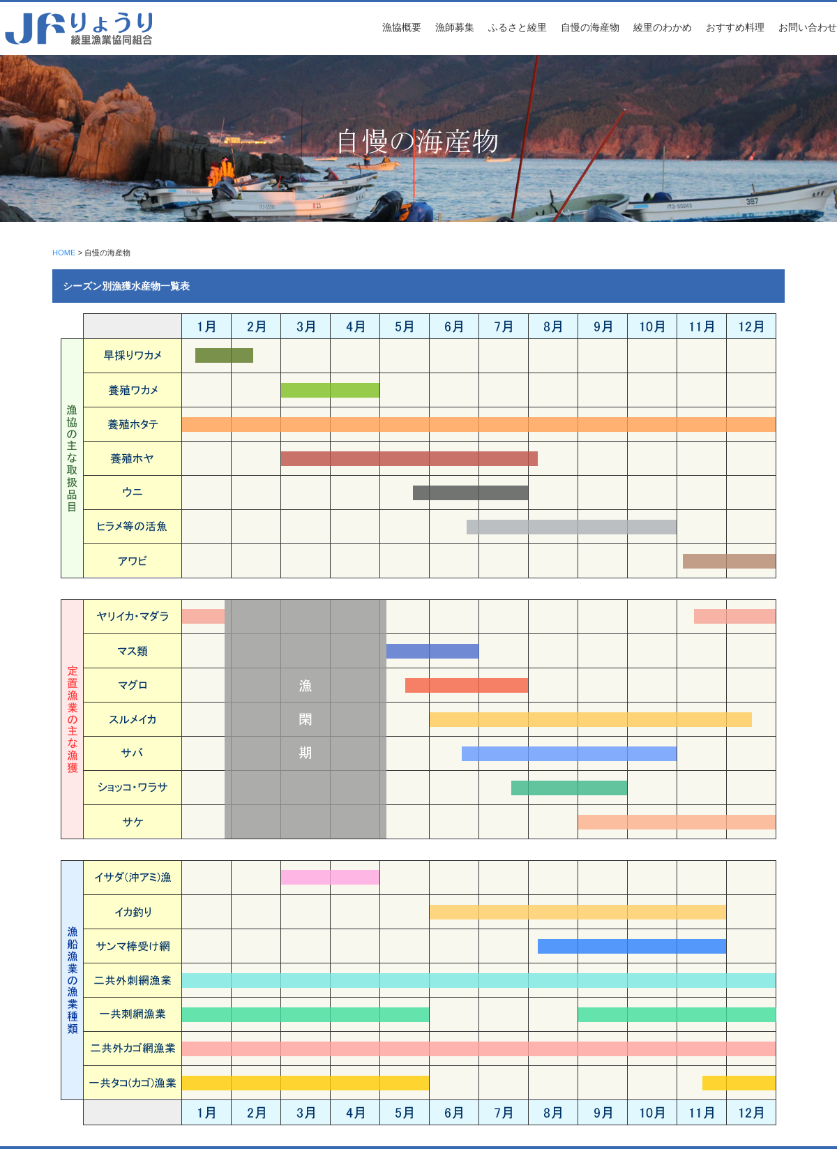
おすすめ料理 (735, 27)
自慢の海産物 (590, 27)
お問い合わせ (807, 27)
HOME (64, 252)
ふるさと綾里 (517, 27)
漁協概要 (401, 27)
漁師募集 (454, 27)
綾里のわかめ (662, 27)
